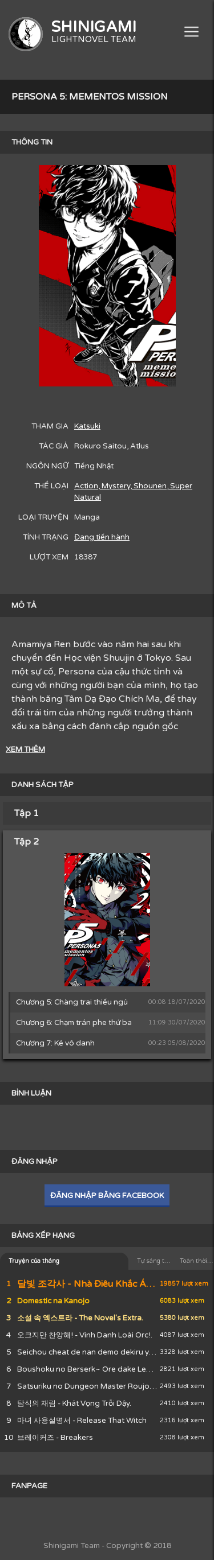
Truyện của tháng (34, 1261)
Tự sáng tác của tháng (154, 1261)
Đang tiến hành (102, 537)
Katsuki (87, 426)
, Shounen (148, 486)
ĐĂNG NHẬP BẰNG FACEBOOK (107, 1195)
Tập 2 (26, 841)
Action (86, 486)
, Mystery (114, 486)
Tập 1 (26, 813)
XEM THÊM (25, 749)
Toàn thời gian (197, 1261)
